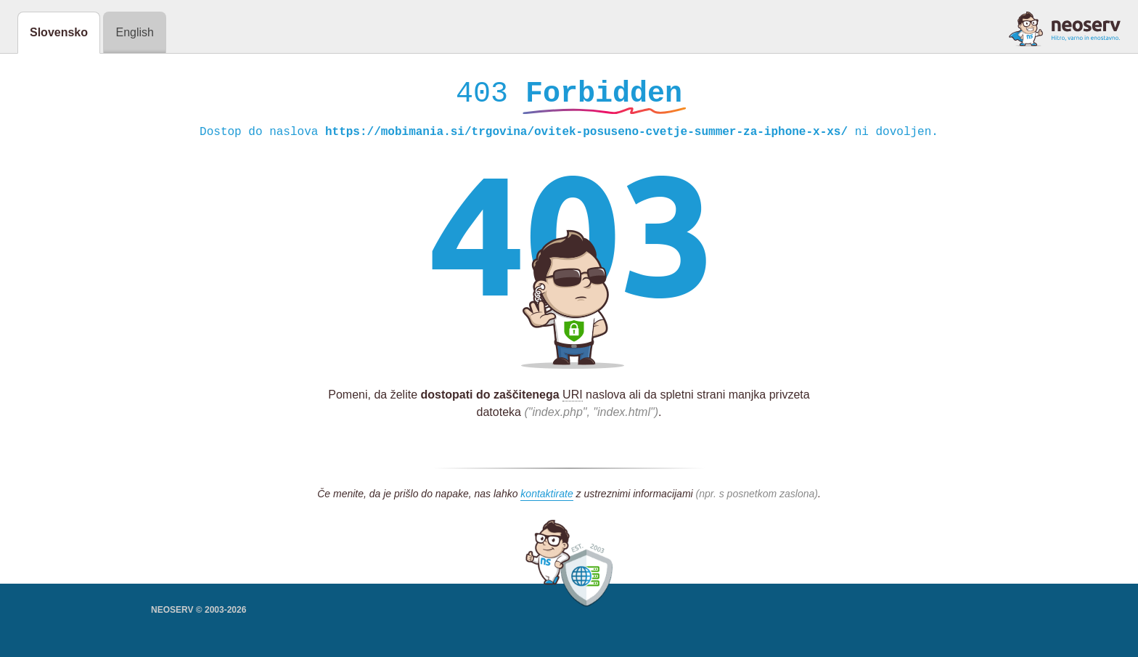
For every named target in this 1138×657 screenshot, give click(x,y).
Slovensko (59, 32)
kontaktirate (546, 497)
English (134, 32)
